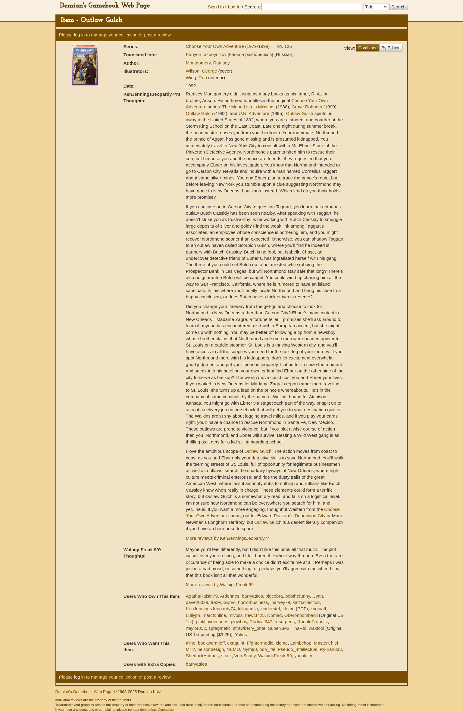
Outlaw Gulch (199, 113)
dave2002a (197, 602)
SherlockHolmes (202, 655)
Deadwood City (310, 515)
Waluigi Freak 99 (275, 655)
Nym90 (249, 649)
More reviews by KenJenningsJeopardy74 (228, 538)
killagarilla (248, 608)
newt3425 (255, 615)
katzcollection (306, 602)
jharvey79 (280, 602)
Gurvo (229, 602)
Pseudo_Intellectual (297, 649)
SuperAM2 (278, 628)
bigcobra (274, 596)
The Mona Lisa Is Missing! (248, 106)
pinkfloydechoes (212, 621)
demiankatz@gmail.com (158, 709)
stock (226, 655)
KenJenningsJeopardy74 (211, 608)
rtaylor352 (196, 628)
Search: (252, 6)
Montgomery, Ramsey (208, 62)
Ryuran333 (331, 649)
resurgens (285, 621)
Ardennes (229, 596)
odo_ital (267, 649)
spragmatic (219, 628)
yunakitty (303, 655)
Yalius (241, 634)
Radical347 (260, 621)
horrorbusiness (253, 602)
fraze (216, 602)
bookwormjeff (211, 642)
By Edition (390, 47)
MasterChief (326, 642)
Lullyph (193, 615)
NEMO (233, 649)
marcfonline (214, 615)
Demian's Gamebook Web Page (105, 5)
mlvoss (236, 615)
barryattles (252, 596)
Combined (368, 47)
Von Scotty (245, 655)
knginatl (318, 608)
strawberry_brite (249, 628)
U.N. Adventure (254, 113)
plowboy (239, 621)
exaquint (235, 642)
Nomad (274, 615)
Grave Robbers (307, 106)
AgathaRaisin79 (202, 596)
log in (79, 34)
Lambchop (300, 642)
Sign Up (216, 6)
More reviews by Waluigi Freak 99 (220, 584)
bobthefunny (297, 596)
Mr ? (190, 649)
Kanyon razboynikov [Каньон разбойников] (230, 54)
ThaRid (299, 628)
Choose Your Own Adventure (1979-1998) (228, 46)
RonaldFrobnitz (312, 621)
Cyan (317, 596)
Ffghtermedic (260, 642)
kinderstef (270, 608)
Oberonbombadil (301, 615)
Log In (234, 6)
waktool (316, 628)
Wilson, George (202, 70)
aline (191, 642)
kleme (289, 608)
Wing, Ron (197, 77)
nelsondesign (210, 649)
